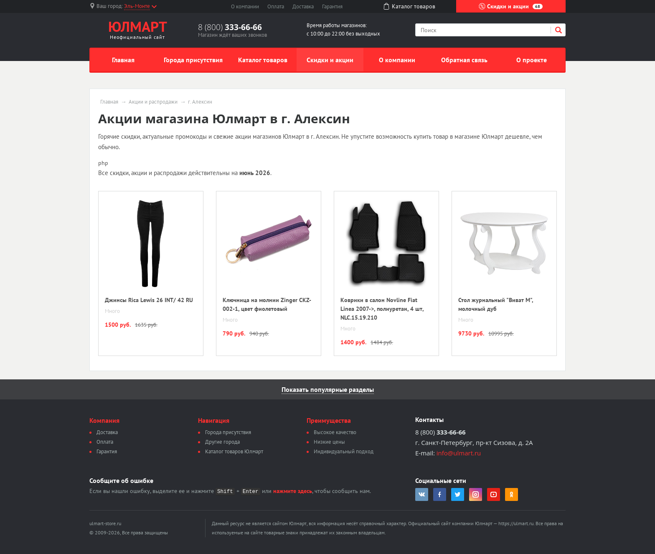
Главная (123, 60)
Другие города (222, 441)
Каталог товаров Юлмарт (234, 451)
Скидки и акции (511, 6)
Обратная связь (464, 60)
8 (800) (230, 27)
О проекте (531, 60)
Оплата (275, 6)
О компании (245, 6)
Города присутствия (193, 60)
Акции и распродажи (153, 101)
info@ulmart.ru (459, 453)
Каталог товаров (262, 60)
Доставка (303, 6)
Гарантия (332, 6)
